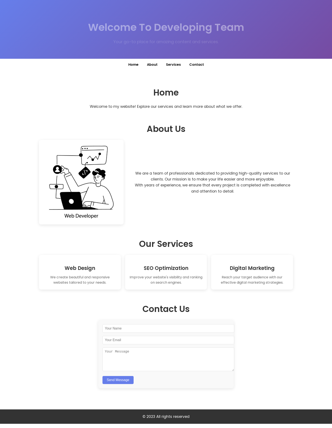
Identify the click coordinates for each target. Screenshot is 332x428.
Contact (196, 64)
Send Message (118, 384)
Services (173, 64)
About (152, 64)
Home (133, 64)
